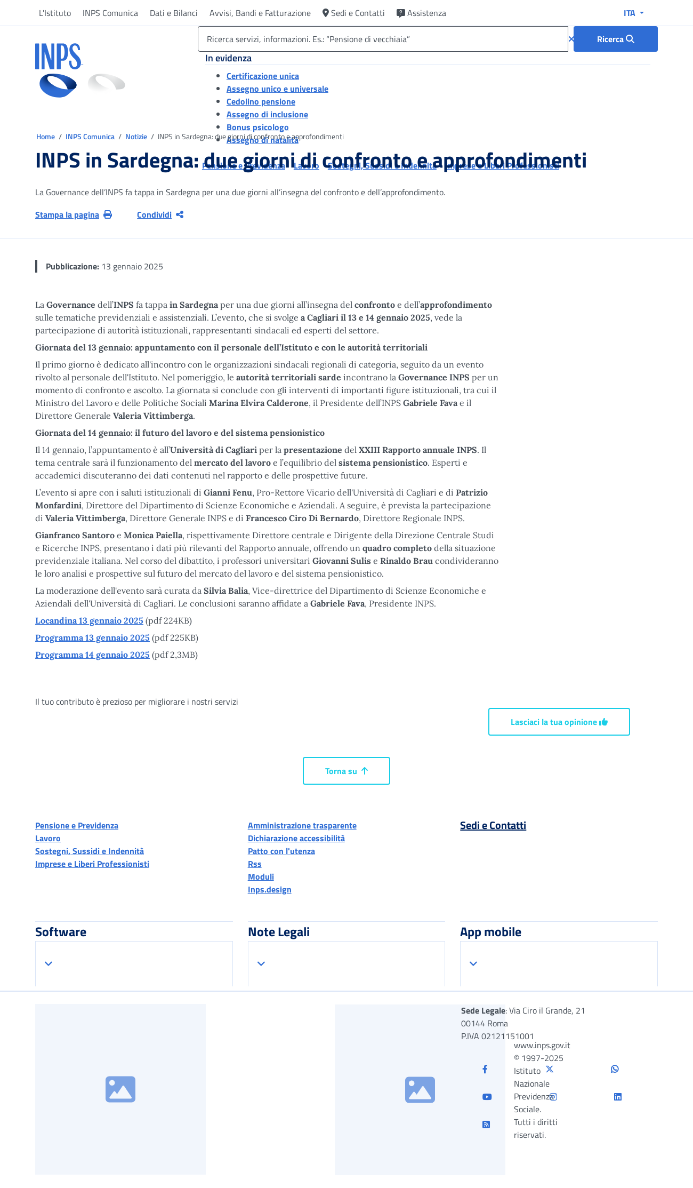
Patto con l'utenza (281, 850)
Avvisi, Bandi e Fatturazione (260, 12)
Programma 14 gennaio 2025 (92, 654)
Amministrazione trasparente (302, 825)
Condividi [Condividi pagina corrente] (160, 214)
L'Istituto (55, 12)
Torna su (346, 770)
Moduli (261, 876)
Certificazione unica (263, 75)
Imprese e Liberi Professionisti (92, 863)
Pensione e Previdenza (76, 825)
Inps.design (270, 889)
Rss (255, 863)
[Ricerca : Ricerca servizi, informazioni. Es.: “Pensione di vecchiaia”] (616, 39)
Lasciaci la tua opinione (559, 721)
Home (46, 136)
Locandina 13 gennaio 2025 (89, 620)
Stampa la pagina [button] (73, 214)
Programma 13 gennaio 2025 (92, 637)
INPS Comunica (110, 12)
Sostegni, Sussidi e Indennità (89, 850)
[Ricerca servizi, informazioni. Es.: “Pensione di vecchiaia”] (383, 39)
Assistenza (421, 12)
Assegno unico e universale (277, 88)
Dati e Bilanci (174, 12)
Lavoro (48, 838)
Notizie (136, 136)
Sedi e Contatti (354, 12)
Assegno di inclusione (267, 114)
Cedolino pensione (261, 101)
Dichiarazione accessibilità (296, 838)
